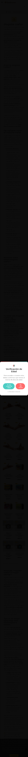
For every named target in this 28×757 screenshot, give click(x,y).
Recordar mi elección (14, 391)
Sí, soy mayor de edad (9, 386)
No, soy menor (21, 386)
